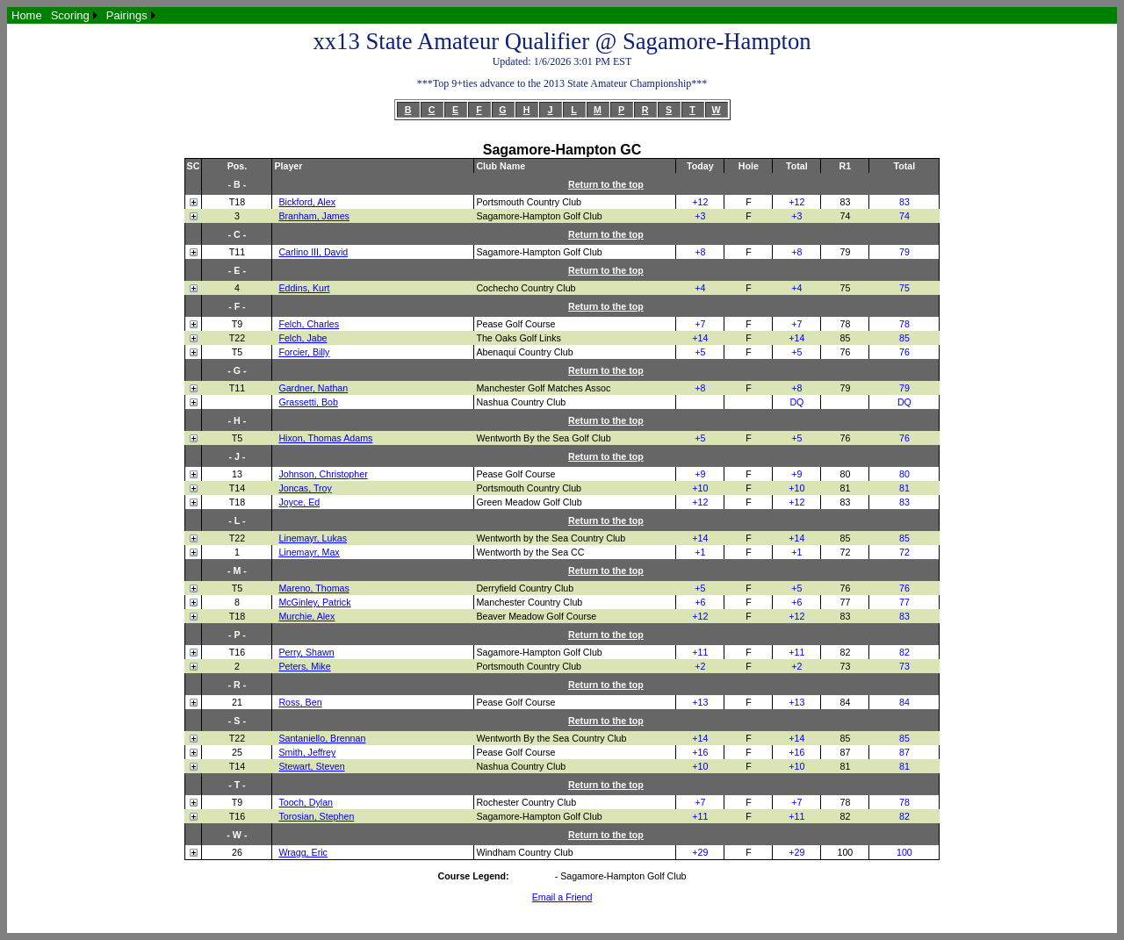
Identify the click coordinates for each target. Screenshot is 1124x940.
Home (26, 15)
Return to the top (606, 184)
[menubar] (83, 15)
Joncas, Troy (304, 488)
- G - (236, 370)
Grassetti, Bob (308, 402)
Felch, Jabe (302, 338)
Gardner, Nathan (313, 388)
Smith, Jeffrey (306, 752)
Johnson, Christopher (322, 474)
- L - (236, 520)
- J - (236, 456)
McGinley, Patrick (314, 602)
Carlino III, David (313, 252)
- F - (237, 306)
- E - (237, 270)
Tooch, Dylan (305, 802)
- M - (237, 570)
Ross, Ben (299, 702)
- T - (237, 784)
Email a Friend (562, 897)
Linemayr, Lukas (312, 538)
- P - (237, 634)
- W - (237, 834)
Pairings (127, 15)
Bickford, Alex (306, 202)
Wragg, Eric (302, 852)
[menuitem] (27, 15)
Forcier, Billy (303, 352)
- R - (237, 684)
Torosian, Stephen (316, 816)
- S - (237, 720)
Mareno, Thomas (313, 588)
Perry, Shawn (306, 652)
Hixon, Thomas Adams (325, 438)
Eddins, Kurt (303, 288)
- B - (237, 184)
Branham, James (313, 216)
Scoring (70, 15)
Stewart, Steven (311, 766)
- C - (237, 234)
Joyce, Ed (299, 502)
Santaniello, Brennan (321, 738)
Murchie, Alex (306, 616)
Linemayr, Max (308, 552)
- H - (237, 420)
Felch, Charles (308, 324)
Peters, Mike (304, 666)
